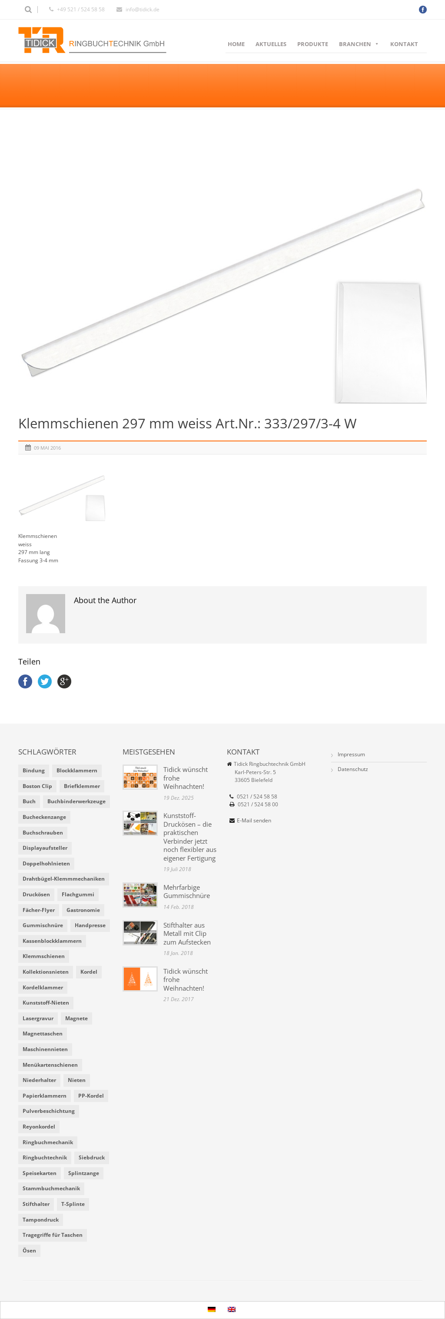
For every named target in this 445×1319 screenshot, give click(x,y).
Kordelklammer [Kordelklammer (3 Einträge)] (43, 987)
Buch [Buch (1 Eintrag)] (29, 801)
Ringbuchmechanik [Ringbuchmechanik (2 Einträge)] (48, 1142)
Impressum (351, 754)
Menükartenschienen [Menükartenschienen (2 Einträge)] (50, 1065)
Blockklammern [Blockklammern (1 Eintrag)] (76, 770)
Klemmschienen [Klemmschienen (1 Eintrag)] (44, 956)
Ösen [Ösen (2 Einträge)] (29, 1250)
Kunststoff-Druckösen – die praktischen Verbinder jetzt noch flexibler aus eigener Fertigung (189, 836)
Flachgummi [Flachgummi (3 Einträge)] (78, 894)
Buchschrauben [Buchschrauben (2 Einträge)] (43, 832)
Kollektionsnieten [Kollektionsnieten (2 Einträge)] (46, 971)
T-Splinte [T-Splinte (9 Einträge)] (73, 1204)
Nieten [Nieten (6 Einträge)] (77, 1080)
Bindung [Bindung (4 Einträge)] (34, 770)
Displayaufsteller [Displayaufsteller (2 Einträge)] (45, 848)
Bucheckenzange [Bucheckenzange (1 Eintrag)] (44, 817)
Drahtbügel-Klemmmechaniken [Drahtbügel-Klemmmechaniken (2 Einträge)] (64, 878)
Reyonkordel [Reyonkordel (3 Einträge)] (39, 1126)
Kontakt (404, 44)
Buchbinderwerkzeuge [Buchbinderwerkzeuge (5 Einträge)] (76, 801)
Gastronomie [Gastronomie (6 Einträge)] (83, 910)
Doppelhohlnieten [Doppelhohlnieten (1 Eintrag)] (46, 863)
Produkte (312, 44)
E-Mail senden (254, 820)
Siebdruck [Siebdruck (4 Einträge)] (92, 1157)
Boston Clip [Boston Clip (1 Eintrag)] (37, 786)
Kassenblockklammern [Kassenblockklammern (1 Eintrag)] (52, 941)
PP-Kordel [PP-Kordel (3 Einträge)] (91, 1095)
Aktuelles (271, 44)
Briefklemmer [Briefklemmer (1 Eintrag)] (82, 786)
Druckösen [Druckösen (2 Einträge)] (36, 894)
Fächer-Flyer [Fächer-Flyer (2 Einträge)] (39, 910)
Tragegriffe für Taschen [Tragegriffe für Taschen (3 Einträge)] (53, 1235)
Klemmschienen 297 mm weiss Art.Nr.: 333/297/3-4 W (187, 423)
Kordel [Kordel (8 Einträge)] (88, 971)
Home (236, 44)
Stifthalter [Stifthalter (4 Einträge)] (36, 1204)
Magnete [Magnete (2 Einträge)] (76, 1018)
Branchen (359, 44)
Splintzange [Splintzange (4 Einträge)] (83, 1173)
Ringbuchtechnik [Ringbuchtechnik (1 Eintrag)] (45, 1157)
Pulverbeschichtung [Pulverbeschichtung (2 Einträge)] (49, 1111)
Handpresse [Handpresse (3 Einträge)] (90, 925)
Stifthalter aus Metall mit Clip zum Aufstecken (187, 933)
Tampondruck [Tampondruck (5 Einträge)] (41, 1219)
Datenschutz (353, 769)
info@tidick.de (142, 9)
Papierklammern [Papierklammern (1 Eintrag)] (44, 1095)
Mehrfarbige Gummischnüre (186, 891)
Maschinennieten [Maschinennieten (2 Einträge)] (45, 1049)
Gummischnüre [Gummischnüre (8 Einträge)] (43, 925)
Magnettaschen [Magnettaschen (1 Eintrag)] (43, 1033)
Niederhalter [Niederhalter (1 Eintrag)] (39, 1080)
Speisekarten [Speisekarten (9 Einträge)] (39, 1173)
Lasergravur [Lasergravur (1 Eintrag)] (38, 1018)
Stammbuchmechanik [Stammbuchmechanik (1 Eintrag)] (51, 1188)
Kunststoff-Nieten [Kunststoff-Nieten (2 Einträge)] (46, 1002)
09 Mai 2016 (47, 447)
